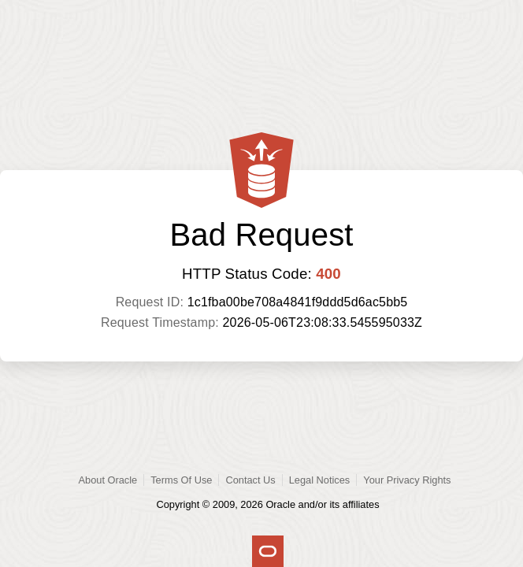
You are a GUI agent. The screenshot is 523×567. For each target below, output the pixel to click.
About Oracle (108, 480)
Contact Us (250, 480)
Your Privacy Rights (407, 480)
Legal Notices (320, 480)
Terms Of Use (181, 480)
